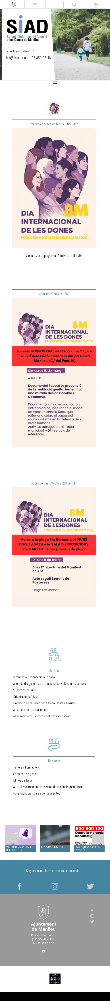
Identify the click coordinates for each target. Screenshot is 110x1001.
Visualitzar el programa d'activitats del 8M (54, 255)
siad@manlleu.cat (17, 57)
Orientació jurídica (25, 696)
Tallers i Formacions (26, 767)
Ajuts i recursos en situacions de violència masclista (48, 786)
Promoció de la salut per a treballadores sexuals (44, 703)
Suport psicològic (24, 690)
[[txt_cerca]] (74, 5)
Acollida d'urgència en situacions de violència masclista (49, 683)
